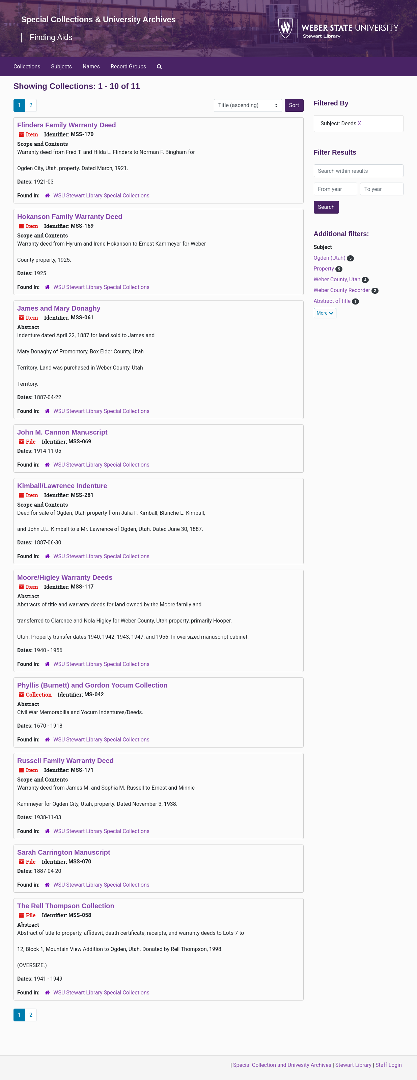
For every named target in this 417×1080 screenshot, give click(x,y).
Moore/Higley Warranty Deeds (65, 587)
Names (91, 76)
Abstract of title (333, 311)
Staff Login (389, 1065)
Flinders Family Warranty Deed (66, 134)
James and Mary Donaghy (59, 318)
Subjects (61, 76)
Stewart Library (353, 1065)
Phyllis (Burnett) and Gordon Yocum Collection (92, 695)
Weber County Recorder (342, 300)
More (325, 322)
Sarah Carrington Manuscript (63, 862)
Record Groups (128, 76)
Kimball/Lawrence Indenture (62, 495)
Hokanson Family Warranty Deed (69, 226)
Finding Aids (52, 47)
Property (325, 278)
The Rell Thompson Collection (65, 915)
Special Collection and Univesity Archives (282, 1065)
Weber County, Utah (338, 289)
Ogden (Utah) (330, 267)
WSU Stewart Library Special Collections (101, 205)
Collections (26, 76)
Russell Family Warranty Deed (65, 770)
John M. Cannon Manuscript (62, 442)
